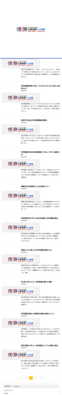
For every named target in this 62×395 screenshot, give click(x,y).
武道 (33, 350)
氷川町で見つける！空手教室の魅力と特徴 (36, 212)
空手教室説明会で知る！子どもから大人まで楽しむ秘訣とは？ (40, 77)
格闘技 (24, 350)
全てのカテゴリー (9, 291)
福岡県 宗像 (23, 347)
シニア (19, 350)
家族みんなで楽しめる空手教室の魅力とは (36, 190)
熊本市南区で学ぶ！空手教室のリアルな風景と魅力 (39, 256)
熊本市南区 (18, 343)
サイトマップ (51, 374)
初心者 (24, 343)
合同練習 (30, 343)
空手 (5, 343)
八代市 (44, 347)
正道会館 (12, 343)
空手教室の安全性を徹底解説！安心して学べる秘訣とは (40, 123)
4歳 (29, 350)
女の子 (15, 350)
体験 (53, 347)
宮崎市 (54, 343)
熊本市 (33, 347)
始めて (49, 347)
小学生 (5, 350)
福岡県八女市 (15, 347)
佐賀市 (44, 343)
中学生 (10, 350)
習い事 (6, 294)
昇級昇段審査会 (7, 347)
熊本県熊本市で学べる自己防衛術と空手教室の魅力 (39, 168)
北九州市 (49, 343)
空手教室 (39, 347)
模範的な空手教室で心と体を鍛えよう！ (35, 146)
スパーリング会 (37, 343)
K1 (8, 343)
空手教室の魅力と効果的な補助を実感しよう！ (38, 234)
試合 (29, 347)
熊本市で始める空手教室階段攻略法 (34, 100)
